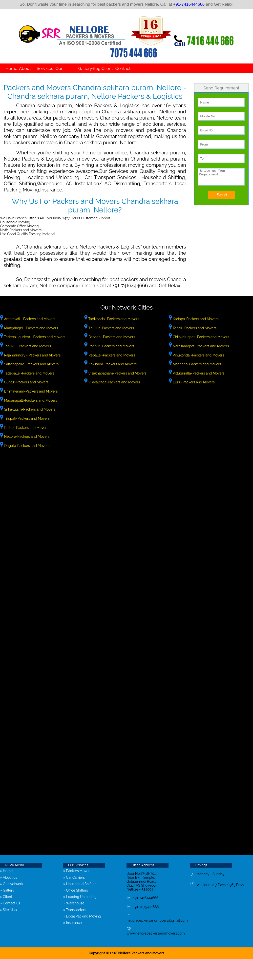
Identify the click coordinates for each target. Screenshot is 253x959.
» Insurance (72, 923)
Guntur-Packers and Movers (25, 382)
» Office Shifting (75, 890)
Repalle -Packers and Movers (111, 355)
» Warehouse (73, 903)
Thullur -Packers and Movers (110, 328)
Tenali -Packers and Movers (194, 328)
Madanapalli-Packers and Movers (30, 400)
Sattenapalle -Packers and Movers (31, 364)
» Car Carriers (74, 877)
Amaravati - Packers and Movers (29, 319)
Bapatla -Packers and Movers (111, 337)
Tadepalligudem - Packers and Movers (34, 337)
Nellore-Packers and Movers (26, 436)
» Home (6, 871)
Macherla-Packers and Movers (196, 364)
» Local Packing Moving (82, 916)
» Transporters (74, 910)
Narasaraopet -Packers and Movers (200, 346)
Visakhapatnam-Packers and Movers (117, 373)
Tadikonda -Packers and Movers (113, 319)
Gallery (83, 68)
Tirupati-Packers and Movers (26, 418)
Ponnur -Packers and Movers (110, 346)
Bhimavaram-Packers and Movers (30, 391)
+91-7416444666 (189, 4)
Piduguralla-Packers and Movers (198, 373)
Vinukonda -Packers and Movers (198, 355)
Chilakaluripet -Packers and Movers (200, 337)
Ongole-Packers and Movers (26, 446)
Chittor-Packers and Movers (25, 428)
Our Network (63, 73)
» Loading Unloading (80, 897)
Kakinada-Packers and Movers (112, 364)
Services (43, 68)
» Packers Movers (77, 871)
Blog (95, 68)
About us (25, 73)
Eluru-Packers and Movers (193, 382)
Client (106, 68)
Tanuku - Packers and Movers (27, 346)
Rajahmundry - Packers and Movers (32, 355)
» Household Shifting (80, 884)
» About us (8, 877)
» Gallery (7, 890)
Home (10, 68)
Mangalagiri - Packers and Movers (30, 328)
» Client (6, 897)
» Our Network (11, 884)
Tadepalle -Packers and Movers (28, 373)
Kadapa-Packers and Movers (195, 319)
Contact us (123, 73)
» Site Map (8, 910)
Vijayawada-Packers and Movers (113, 382)
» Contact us (10, 903)
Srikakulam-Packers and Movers (29, 409)
